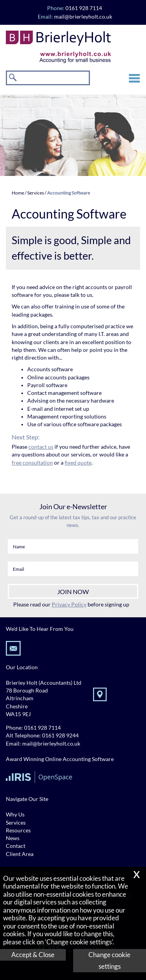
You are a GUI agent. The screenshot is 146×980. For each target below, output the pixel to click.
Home (18, 193)
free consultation (32, 463)
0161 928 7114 (42, 728)
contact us (40, 447)
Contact (15, 846)
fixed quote (78, 463)
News (12, 838)
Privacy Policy (69, 604)
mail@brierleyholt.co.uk (83, 17)
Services (35, 193)
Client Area (19, 854)
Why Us (15, 814)
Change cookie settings (109, 960)
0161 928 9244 (60, 735)
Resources (18, 830)
